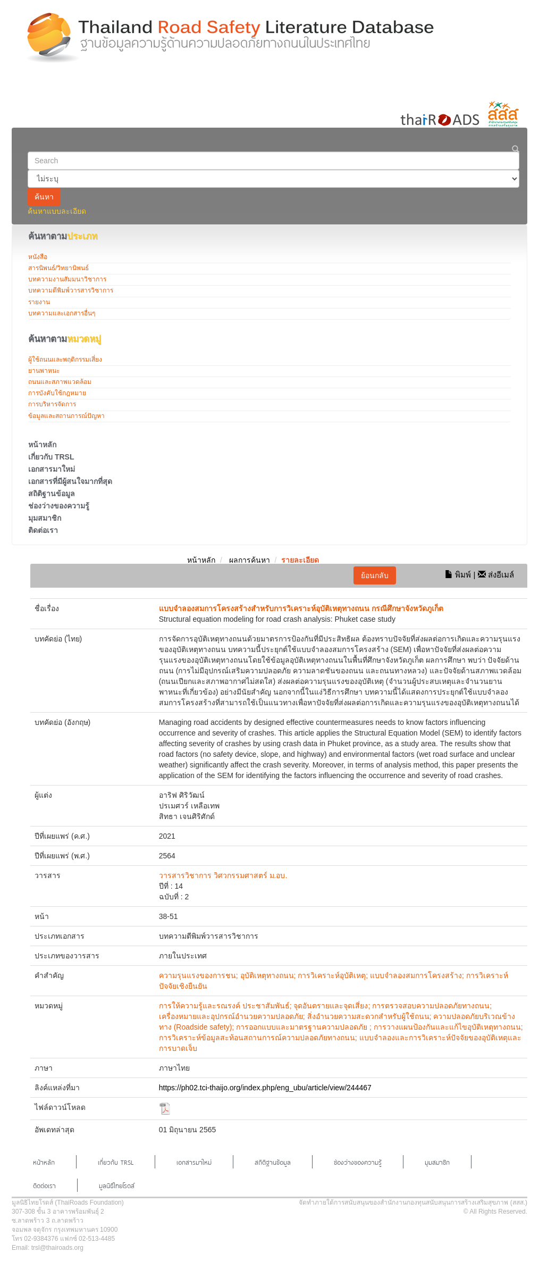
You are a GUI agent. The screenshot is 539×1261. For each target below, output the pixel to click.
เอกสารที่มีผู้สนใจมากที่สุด (70, 481)
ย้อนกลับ (375, 575)
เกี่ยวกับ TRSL (51, 457)
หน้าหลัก (42, 444)
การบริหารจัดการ (52, 404)
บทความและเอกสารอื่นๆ (61, 313)
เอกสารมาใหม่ (51, 469)
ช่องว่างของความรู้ (58, 506)
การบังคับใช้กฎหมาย (57, 393)
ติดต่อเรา (43, 530)
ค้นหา (44, 197)
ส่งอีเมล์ (496, 574)
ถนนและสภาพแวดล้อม (59, 382)
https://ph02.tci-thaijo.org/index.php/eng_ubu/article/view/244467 (265, 1087)
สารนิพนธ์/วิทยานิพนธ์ (58, 268)
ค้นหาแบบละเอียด (57, 211)
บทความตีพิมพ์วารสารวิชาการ (70, 290)
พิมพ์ (458, 574)
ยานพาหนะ (44, 370)
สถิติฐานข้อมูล (51, 493)
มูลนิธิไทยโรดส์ (116, 1185)
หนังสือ (37, 257)
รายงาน (39, 302)
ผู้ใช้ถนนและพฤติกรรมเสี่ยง (65, 359)
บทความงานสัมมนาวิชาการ (67, 279)
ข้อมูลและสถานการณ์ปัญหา (66, 416)
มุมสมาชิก (44, 518)
